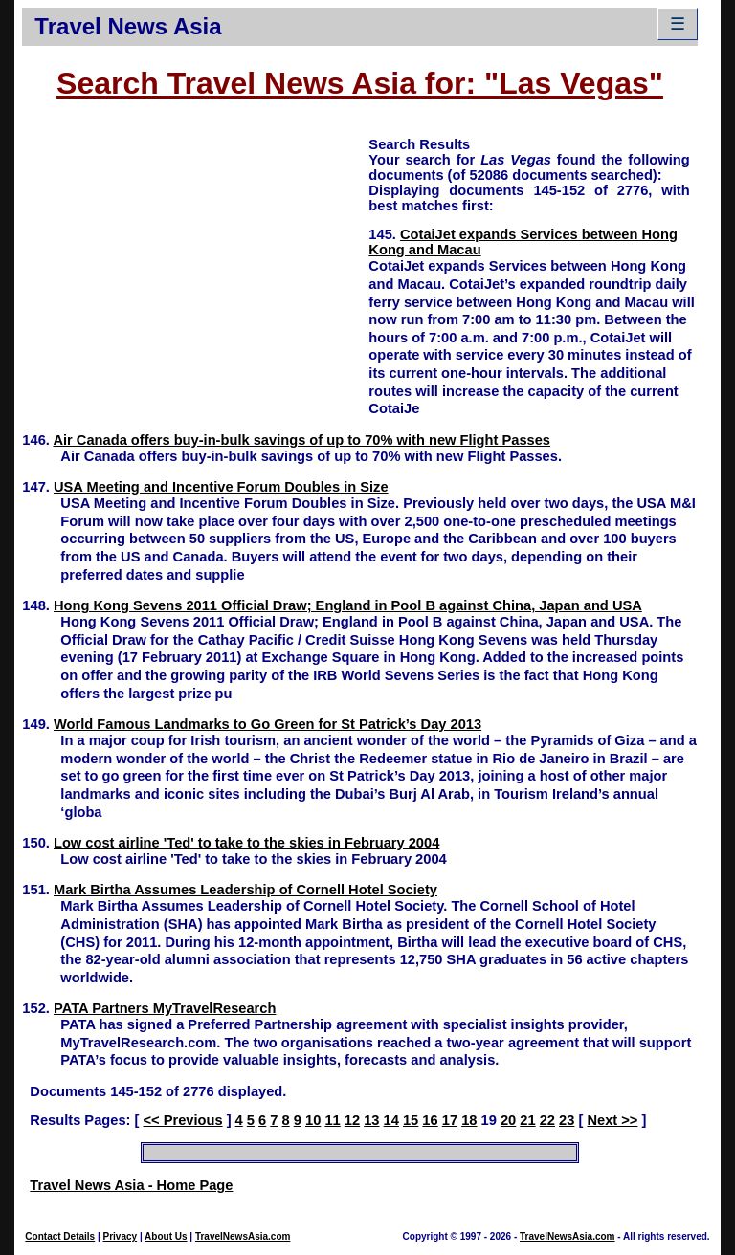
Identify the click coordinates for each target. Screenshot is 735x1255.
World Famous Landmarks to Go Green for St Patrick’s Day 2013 (267, 724)
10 (313, 1120)
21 (527, 1120)
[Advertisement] (195, 269)
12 (352, 1120)
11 (332, 1120)
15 (410, 1120)
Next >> (612, 1120)
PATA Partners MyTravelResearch (165, 1008)
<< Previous (182, 1120)
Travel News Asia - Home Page (131, 1185)
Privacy (120, 1236)
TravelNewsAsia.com (243, 1236)
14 (391, 1120)
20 (508, 1120)
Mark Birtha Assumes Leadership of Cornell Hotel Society (245, 889)
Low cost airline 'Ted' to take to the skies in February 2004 (246, 842)
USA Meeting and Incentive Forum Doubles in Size (221, 487)
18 (469, 1120)
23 (566, 1120)
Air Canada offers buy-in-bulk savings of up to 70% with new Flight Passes (301, 440)
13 (371, 1120)
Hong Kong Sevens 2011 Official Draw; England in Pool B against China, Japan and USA (348, 605)
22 (547, 1120)
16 (429, 1120)
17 (449, 1120)
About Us (166, 1236)
